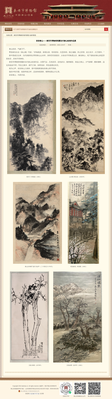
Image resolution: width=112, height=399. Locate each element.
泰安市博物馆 (18, 35)
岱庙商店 (87, 24)
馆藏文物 (35, 24)
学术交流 (61, 24)
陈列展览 (48, 24)
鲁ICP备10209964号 (50, 386)
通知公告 (9, 29)
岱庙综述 (21, 24)
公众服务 (101, 24)
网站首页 (8, 24)
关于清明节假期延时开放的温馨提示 (25, 29)
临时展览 (33, 35)
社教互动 (74, 24)
